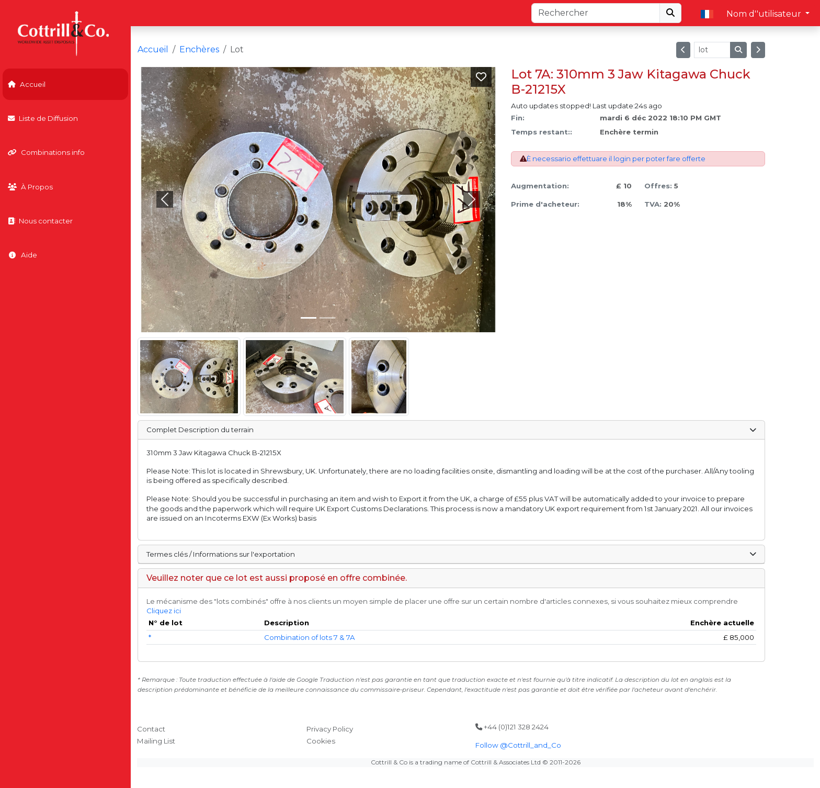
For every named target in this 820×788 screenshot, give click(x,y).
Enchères (199, 49)
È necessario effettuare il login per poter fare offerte (616, 158)
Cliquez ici (163, 610)
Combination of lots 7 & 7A (309, 637)
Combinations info (46, 152)
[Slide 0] (308, 318)
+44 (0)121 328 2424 (512, 727)
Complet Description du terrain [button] (451, 429)
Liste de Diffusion (43, 118)
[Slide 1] (327, 318)
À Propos (30, 187)
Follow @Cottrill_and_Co (518, 745)
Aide (22, 255)
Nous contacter (40, 221)
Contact (151, 729)
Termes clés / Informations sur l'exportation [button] (451, 554)
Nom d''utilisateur (764, 14)
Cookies (320, 741)
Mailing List (156, 741)
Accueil (26, 84)
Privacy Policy (329, 729)
